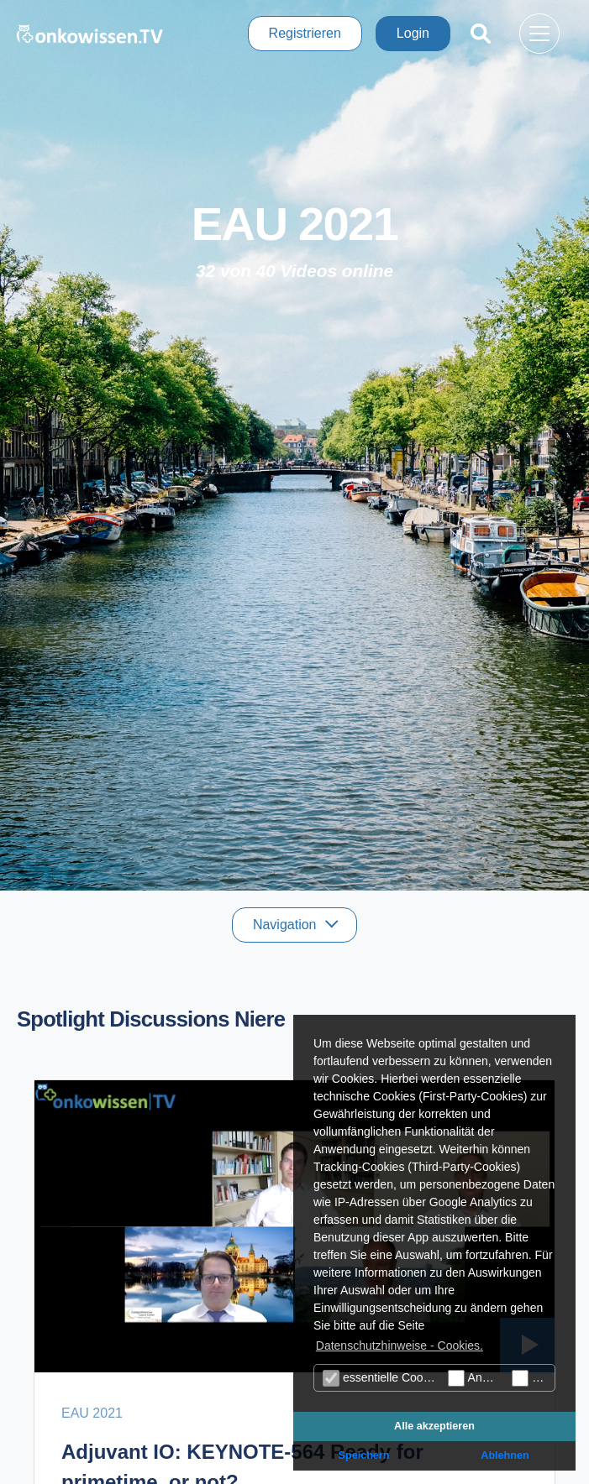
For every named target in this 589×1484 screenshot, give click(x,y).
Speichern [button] (364, 1455)
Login (413, 33)
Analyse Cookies (475, 1378)
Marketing (533, 1378)
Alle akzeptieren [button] (434, 1426)
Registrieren (305, 33)
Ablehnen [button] (505, 1455)
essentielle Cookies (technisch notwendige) (383, 1378)
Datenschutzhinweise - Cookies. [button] (399, 1345)
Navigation (286, 924)
